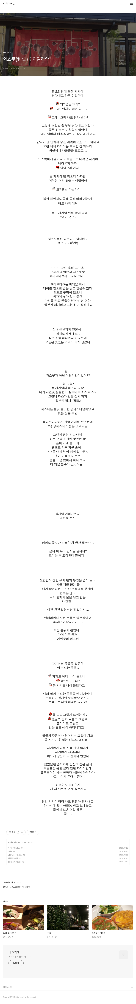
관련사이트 (7, 987)
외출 (10, 851)
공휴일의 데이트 (15, 855)
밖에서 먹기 (12, 842)
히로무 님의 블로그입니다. (19, 956)
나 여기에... (8, 3)
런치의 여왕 (13, 858)
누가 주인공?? (14, 848)
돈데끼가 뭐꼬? (14, 862)
